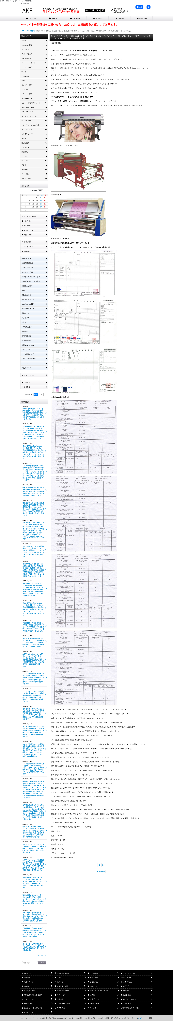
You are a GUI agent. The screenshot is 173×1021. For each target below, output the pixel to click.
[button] (148, 7)
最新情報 (101, 872)
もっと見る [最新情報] (42, 955)
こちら (140, 1018)
